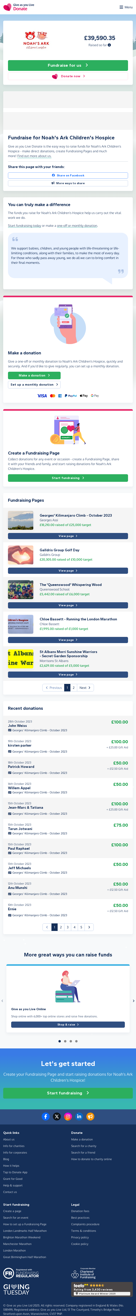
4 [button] (74, 927)
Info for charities (14, 1146)
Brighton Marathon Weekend (21, 1237)
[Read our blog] (90, 1119)
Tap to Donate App (15, 1172)
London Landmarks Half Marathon (25, 1230)
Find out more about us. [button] (34, 156)
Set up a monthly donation (34, 384)
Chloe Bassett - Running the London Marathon (78, 619)
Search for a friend (83, 1152)
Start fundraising (68, 478)
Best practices (80, 1217)
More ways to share (68, 183)
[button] (109, 45)
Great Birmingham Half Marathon (24, 1257)
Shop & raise (68, 1025)
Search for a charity (83, 1146)
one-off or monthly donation (77, 226)
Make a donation (34, 375)
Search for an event (15, 1217)
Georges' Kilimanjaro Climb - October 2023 (76, 515)
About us (9, 1139)
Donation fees (80, 1211)
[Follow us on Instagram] (68, 1119)
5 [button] (81, 927)
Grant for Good (12, 1178)
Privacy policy (80, 1237)
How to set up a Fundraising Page (24, 1224)
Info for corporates (15, 1152)
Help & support (13, 1185)
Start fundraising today (24, 226)
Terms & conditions (83, 1230)
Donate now (68, 76)
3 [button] (68, 927)
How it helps (11, 1165)
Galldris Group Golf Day (60, 550)
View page (68, 536)
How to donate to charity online (91, 1159)
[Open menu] (126, 7)
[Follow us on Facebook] (46, 1119)
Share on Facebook (68, 175)
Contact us (10, 1192)
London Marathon (14, 1250)
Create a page (12, 1211)
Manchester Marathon (17, 1244)
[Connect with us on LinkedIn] (79, 1119)
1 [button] (68, 687)
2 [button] (74, 688)
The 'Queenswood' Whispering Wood (71, 585)
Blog (6, 1159)
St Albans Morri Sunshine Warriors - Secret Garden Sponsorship (68, 654)
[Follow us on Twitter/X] (57, 1119)
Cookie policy (79, 1244)
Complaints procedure (85, 1224)
